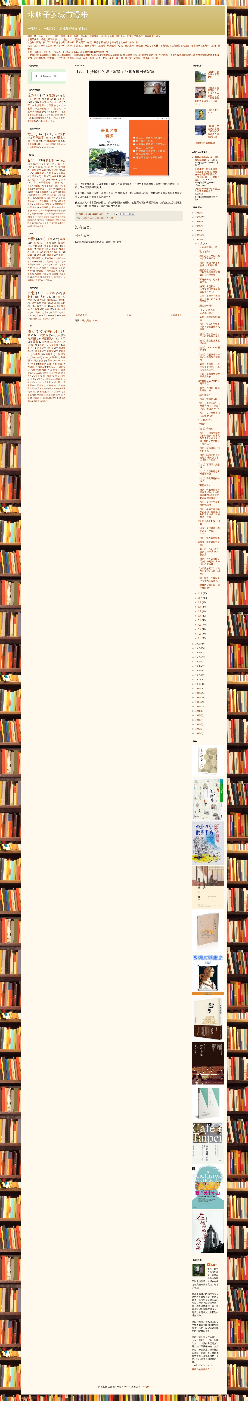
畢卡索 (128, 58)
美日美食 (43, 121)
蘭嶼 (52, 319)
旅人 (137, 55)
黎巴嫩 (55, 42)
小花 (33, 364)
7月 (200, 611)
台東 (92, 52)
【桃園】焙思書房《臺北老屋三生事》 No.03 (209, 531)
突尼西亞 (57, 277)
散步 (31, 134)
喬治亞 (40, 271)
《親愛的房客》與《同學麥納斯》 (209, 586)
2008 (198, 693)
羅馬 (94, 45)
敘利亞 (46, 42)
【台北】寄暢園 (205, 428)
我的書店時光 (34, 147)
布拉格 (148, 45)
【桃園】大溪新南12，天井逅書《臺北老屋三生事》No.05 (209, 289)
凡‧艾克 (41, 388)
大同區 (47, 52)
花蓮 (53, 306)
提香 (37, 376)
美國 (62, 239)
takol (39, 382)
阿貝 (46, 342)
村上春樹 (47, 376)
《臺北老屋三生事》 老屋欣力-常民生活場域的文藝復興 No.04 (209, 406)
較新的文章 (81, 315)
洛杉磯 (31, 214)
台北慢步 (63, 39)
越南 (30, 274)
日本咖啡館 (64, 55)
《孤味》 (202, 424)
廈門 (53, 201)
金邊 (61, 198)
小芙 (37, 354)
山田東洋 (39, 385)
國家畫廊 (129, 45)
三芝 (39, 319)
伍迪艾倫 (174, 55)
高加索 (70, 42)
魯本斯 (70, 58)
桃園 (44, 303)
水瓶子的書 (33, 39)
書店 (118, 55)
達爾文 (59, 379)
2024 (198, 221)
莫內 (92, 58)
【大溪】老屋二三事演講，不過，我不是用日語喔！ (209, 299)
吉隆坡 (46, 217)
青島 (57, 220)
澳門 (33, 192)
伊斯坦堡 (78, 45)
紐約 (213, 45)
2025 (198, 217)
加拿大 (38, 274)
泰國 (38, 264)
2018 (198, 648)
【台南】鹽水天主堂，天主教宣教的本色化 (209, 335)
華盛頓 (41, 220)
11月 (200, 593)
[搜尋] (48, 76)
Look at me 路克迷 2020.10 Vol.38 (206, 311)
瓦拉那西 (44, 192)
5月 (200, 620)
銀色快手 (54, 398)
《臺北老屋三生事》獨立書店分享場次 (209, 257)
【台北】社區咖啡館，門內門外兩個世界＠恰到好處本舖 (209, 561)
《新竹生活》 (204, 485)
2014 (198, 666)
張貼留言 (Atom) (90, 320)
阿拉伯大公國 (56, 268)
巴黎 (87, 45)
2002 (198, 720)
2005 (198, 706)
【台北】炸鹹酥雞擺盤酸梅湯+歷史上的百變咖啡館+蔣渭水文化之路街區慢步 (209, 494)
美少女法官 (60, 376)
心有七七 (51, 331)
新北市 (50, 160)
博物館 (199, 55)
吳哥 (69, 45)
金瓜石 (74, 52)
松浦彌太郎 (45, 392)
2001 (198, 724)
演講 (63, 36)
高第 (49, 360)
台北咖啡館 (33, 55)
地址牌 (57, 102)
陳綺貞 (31, 382)
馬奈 (85, 58)
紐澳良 (40, 214)
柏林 (156, 45)
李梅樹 (50, 385)
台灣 (97, 218)
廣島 (34, 176)
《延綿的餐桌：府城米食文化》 (209, 280)
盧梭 (45, 398)
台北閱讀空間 (77, 39)
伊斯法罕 (59, 214)
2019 (198, 644)
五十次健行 (43, 108)
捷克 (46, 246)
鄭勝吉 (58, 364)
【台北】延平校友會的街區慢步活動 (209, 414)
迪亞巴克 (51, 198)
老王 (32, 379)
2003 (198, 715)
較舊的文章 (176, 315)
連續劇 (183, 55)
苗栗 (55, 312)
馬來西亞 (51, 271)
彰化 (36, 315)
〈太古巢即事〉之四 (207, 247)
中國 (35, 246)
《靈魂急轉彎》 (205, 305)
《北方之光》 (204, 251)
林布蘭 (59, 385)
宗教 (151, 55)
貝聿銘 (49, 379)
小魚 (57, 335)
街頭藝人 (130, 55)
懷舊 (108, 55)
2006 (198, 702)
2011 (197, 679)
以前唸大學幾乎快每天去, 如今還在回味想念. (207, 190)
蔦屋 (57, 115)
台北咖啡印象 (34, 144)
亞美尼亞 (80, 42)
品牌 (123, 55)
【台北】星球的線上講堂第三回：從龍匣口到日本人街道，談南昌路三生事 (209, 513)
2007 (198, 697)
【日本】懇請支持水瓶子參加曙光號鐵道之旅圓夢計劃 (213, 131)
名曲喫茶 (54, 55)
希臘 (39, 255)
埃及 (46, 274)
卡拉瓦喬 (60, 58)
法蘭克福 (175, 45)
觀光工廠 (191, 55)
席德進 (36, 401)
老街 (98, 55)
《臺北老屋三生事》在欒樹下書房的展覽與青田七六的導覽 (209, 272)
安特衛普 (55, 217)
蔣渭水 (31, 345)
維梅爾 (42, 370)
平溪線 (65, 52)
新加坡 (55, 207)
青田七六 (120, 36)
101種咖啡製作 (42, 118)
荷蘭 (44, 268)
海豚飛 (32, 338)
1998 (198, 733)
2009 (198, 688)
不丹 (96, 42)
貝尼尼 (47, 382)
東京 (43, 45)
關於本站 (38, 36)
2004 (198, 711)
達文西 (57, 382)
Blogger (145, 1386)
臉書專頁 (149, 36)
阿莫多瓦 (38, 360)
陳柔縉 (49, 395)
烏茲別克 (46, 277)
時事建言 (38, 137)
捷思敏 (50, 348)
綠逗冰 (104, 36)
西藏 (55, 264)
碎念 (37, 98)
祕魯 (131, 42)
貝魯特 (38, 204)
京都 (49, 45)
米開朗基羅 (39, 58)
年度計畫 (94, 36)
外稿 (56, 36)
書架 (50, 98)
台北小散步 (47, 147)
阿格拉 (34, 195)
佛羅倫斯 (111, 45)
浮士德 (36, 398)
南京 (39, 217)
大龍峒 (37, 312)
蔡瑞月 (49, 354)
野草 (129, 36)
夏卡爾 (119, 58)
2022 (198, 230)
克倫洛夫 (32, 201)
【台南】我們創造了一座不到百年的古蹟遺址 (209, 357)
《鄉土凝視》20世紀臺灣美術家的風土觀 (209, 579)
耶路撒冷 (54, 195)
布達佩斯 (44, 201)
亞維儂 (33, 207)
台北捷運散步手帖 (54, 144)
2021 (198, 235)
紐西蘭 (46, 280)
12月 (200, 243)
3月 (200, 629)
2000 (198, 729)
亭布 (35, 211)
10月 (200, 598)
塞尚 (58, 395)
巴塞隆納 (195, 45)
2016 (198, 657)
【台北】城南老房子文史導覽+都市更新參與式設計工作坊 (209, 457)
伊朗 (63, 42)
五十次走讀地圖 (36, 105)
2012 (198, 675)
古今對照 (46, 115)
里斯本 (205, 45)
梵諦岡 (50, 261)
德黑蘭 (40, 198)
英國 (48, 243)
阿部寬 (50, 351)
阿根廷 (36, 277)
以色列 (31, 42)
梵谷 (105, 58)
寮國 (59, 261)
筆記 (51, 105)
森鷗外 (57, 392)
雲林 (51, 189)
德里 (55, 192)
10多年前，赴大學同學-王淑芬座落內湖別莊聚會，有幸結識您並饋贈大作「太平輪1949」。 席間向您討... (207, 174)
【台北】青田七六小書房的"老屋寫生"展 (209, 264)
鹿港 (54, 315)
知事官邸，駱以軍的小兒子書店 (209, 382)
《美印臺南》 (204, 395)
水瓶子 (48, 36)
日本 (49, 239)
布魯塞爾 (44, 207)
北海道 (124, 42)
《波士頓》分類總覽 (205, 143)
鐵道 (83, 55)
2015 (198, 662)
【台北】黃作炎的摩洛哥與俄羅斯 (209, 503)
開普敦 (50, 220)
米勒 (78, 58)
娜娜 (54, 357)
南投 (46, 312)
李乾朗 (33, 392)
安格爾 (62, 388)
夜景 (30, 108)
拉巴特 (62, 223)
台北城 (50, 300)
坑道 (93, 55)
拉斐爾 (50, 58)
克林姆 (45, 373)
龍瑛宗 (155, 58)
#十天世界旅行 (205, 420)
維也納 (139, 45)
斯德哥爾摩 (57, 211)
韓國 (46, 264)
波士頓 (31, 179)
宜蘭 (30, 300)
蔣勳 (44, 401)
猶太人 (51, 367)
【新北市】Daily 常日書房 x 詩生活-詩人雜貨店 (208, 552)
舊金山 (49, 214)
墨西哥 (55, 274)
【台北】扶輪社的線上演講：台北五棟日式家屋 (209, 327)
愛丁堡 (54, 223)
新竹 (39, 300)
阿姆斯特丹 (60, 204)
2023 (198, 226)
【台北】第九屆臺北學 (209, 538)
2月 (200, 634)
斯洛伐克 (105, 42)
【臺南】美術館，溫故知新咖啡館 (209, 389)
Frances (35, 357)
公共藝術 (144, 55)
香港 (57, 183)
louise (45, 357)
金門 (97, 52)
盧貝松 (62, 367)
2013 (198, 670)
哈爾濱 (45, 223)
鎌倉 (53, 179)
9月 (200, 602)
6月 (200, 616)
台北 (30, 52)
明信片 (157, 55)
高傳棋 (53, 370)
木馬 (62, 338)
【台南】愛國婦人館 (207, 399)
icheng (36, 373)
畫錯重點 (32, 121)
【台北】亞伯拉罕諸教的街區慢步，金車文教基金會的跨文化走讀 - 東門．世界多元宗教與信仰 (209, 438)
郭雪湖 (137, 58)
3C (60, 105)
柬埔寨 (40, 249)
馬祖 (102, 52)
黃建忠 (31, 367)
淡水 (34, 306)
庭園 (88, 55)
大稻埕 (38, 52)
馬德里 (186, 45)
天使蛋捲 (53, 345)
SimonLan (60, 360)
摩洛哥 (115, 42)
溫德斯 (41, 367)
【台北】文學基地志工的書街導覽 (209, 472)
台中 (50, 167)
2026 (198, 213)
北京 (30, 45)
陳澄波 (146, 58)
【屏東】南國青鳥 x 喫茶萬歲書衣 (209, 375)
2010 (198, 684)
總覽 (30, 36)
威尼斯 (101, 45)
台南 (87, 52)
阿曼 (38, 42)
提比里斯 (44, 211)
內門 (33, 319)
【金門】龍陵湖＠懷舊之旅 (213, 74)
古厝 (103, 55)
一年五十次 (57, 118)
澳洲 (61, 271)
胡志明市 (33, 226)
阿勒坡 (48, 204)
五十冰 (55, 112)
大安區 (57, 52)
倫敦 (120, 45)
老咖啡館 (44, 55)
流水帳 (84, 36)
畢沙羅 (40, 395)
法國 (37, 243)
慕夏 (111, 58)
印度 (89, 42)
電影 (166, 55)
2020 (198, 239)
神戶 (63, 45)
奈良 (56, 45)
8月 (200, 607)
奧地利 (35, 252)
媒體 (76, 36)
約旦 (44, 195)
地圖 (111, 36)
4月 (200, 625)
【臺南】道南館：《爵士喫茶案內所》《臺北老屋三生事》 (209, 367)
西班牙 (62, 249)
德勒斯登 (164, 45)
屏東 (37, 309)
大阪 (34, 182)
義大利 (61, 243)
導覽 (69, 36)
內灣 (46, 319)
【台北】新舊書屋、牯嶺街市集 (209, 449)
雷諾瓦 (31, 388)
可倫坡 (37, 223)
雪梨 (41, 226)
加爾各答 (31, 217)
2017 (198, 653)
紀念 (62, 98)
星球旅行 (138, 36)
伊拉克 (38, 280)
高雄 (53, 303)
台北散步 (75, 55)
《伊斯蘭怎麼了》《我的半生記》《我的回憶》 (209, 571)
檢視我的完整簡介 (201, 1369)
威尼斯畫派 (211, 55)
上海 (36, 45)
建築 (52, 95)
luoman (127, 1386)
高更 (98, 58)
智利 (138, 42)
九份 (82, 52)
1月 (200, 638)
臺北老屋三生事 (49, 39)
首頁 (158, 36)
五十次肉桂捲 (34, 111)
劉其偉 (52, 388)
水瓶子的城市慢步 (58, 15)
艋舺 (56, 309)
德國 (56, 246)
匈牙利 (31, 271)
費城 (63, 192)
